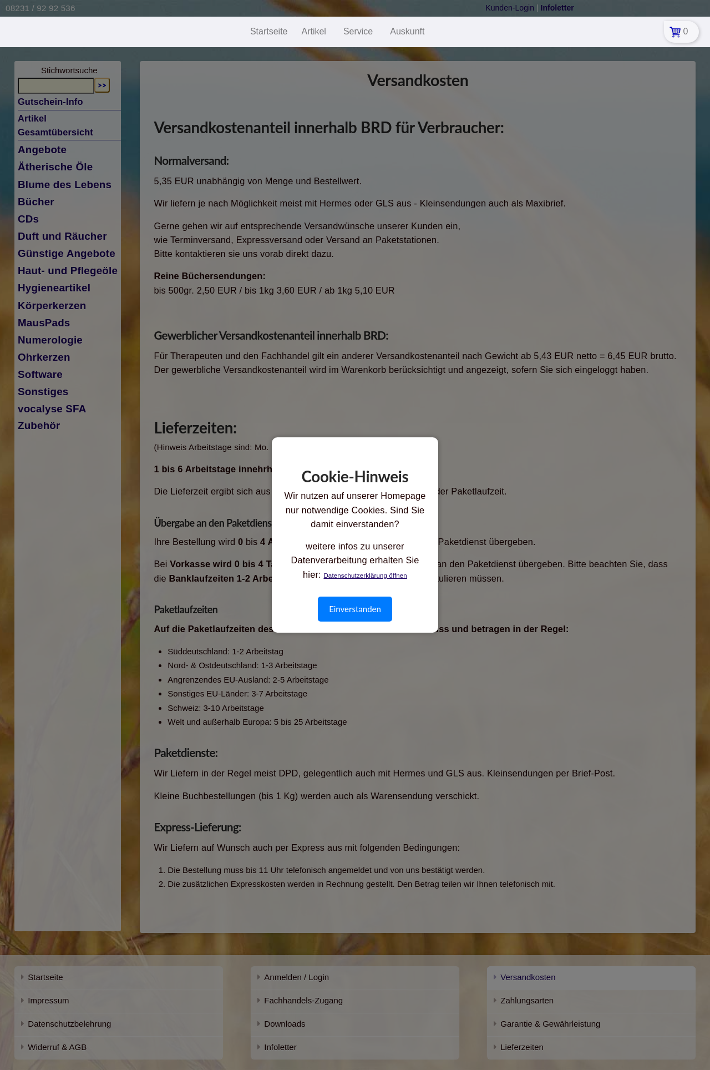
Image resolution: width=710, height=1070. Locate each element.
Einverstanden (355, 609)
